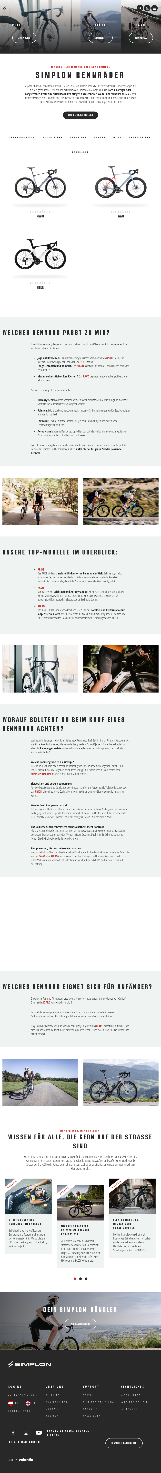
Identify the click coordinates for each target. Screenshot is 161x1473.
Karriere (53, 1395)
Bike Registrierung (98, 1402)
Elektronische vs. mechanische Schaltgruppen (126, 1224)
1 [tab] (75, 1278)
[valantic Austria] (20, 1459)
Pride (40, 287)
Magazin (52, 1409)
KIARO (80, 366)
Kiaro (101, 25)
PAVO (141, 25)
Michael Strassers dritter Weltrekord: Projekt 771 (76, 1230)
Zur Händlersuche (80, 1324)
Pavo (121, 216)
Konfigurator (57, 1402)
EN (31, 1403)
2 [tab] (80, 1278)
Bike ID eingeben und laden (80, 115)
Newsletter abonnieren (124, 1443)
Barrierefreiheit (134, 1402)
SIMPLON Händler (41, 774)
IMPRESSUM (129, 1409)
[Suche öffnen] (140, 8)
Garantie (90, 1409)
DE (13, 1403)
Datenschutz (131, 1395)
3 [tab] (86, 1278)
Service (89, 1395)
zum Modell (24, 38)
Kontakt (52, 1416)
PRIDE (18, 25)
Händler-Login (23, 1395)
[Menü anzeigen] (154, 8)
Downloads (92, 1416)
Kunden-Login (19, 1411)
